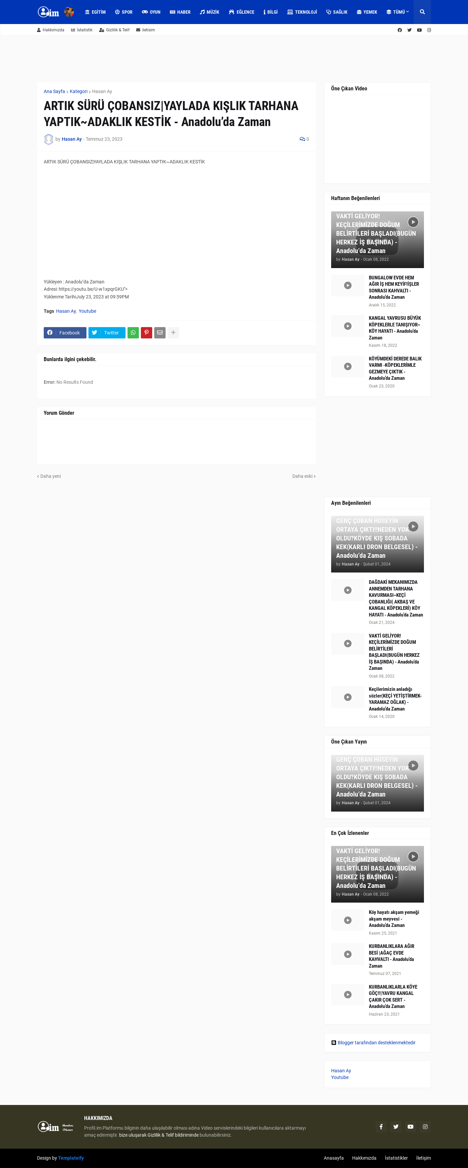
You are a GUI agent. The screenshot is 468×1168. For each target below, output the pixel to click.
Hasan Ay (102, 91)
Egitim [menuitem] (95, 12)
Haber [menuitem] (180, 12)
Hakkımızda (50, 30)
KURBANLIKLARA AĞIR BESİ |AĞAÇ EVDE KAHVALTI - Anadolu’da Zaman (391, 956)
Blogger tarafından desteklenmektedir (373, 1042)
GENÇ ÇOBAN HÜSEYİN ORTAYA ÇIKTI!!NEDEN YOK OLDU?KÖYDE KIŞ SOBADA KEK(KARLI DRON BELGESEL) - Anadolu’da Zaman (377, 538)
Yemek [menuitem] (367, 12)
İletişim (423, 1158)
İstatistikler (396, 1158)
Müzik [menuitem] (209, 12)
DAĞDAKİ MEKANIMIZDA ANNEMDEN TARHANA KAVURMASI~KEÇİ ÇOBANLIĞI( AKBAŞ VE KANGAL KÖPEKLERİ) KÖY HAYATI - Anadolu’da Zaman (396, 598)
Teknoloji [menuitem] (302, 12)
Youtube (87, 311)
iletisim (145, 30)
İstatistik (81, 30)
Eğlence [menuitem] (241, 12)
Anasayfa (334, 1158)
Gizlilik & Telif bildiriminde (174, 1135)
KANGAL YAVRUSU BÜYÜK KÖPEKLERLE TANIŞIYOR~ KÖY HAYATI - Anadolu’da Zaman (395, 328)
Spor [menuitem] (124, 12)
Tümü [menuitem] (396, 12)
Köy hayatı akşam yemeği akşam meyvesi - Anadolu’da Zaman (394, 918)
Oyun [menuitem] (151, 12)
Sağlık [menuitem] (336, 12)
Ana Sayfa (54, 91)
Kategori (78, 91)
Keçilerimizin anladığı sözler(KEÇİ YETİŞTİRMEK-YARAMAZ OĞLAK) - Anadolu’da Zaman (395, 699)
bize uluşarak (133, 1135)
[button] (422, 12)
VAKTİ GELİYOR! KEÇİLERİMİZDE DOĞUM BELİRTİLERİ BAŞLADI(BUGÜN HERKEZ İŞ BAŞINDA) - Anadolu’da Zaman (376, 233)
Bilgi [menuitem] (271, 12)
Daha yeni (50, 476)
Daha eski (302, 476)
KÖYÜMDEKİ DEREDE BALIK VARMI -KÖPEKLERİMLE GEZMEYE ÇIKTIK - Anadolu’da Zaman (395, 368)
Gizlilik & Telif (114, 30)
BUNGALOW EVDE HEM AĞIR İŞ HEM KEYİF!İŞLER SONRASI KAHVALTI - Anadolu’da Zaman (394, 287)
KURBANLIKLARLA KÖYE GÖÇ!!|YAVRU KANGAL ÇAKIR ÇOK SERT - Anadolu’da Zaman (393, 997)
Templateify (71, 1158)
